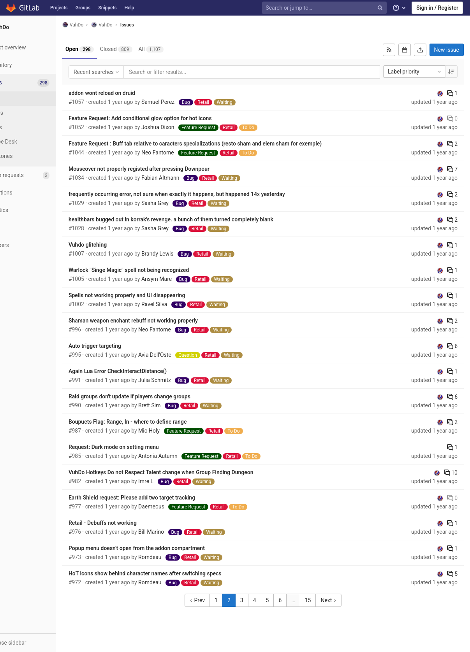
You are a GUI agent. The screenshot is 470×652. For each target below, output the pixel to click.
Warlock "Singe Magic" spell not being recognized (158, 270)
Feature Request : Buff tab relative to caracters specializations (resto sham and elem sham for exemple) (224, 143)
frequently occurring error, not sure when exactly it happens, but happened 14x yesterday (206, 194)
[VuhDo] (43, 27)
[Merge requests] (42, 175)
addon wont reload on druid (131, 93)
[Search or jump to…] (325, 8)
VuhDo (102, 25)
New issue (446, 50)
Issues (157, 25)
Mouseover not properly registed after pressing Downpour (168, 169)
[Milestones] (43, 156)
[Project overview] (42, 47)
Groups (83, 8)
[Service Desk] (43, 142)
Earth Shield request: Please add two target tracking (161, 497)
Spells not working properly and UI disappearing (156, 295)
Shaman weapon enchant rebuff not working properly (162, 320)
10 (451, 473)
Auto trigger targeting (124, 346)
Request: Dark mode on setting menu (143, 447)
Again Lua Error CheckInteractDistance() (147, 371)
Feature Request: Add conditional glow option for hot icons (169, 118)
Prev (212, 600)
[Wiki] (42, 228)
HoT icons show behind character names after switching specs (174, 573)
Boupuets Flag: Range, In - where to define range (157, 422)
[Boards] (43, 113)
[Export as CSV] (420, 50)
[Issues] (43, 82)
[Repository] (42, 65)
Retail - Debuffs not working (132, 523)
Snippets (107, 8)
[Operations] (42, 193)
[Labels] (43, 127)
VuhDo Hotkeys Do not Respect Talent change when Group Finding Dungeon (190, 472)
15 (323, 600)
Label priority (415, 71)
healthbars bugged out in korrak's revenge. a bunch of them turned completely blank (200, 219)
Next (343, 600)
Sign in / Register (437, 8)
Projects (59, 8)
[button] (42, 642)
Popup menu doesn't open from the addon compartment (166, 548)
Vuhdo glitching (117, 245)
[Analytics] (42, 210)
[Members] (42, 245)
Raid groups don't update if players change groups (159, 396)
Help (129, 8)
